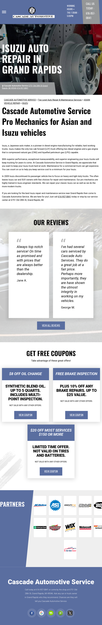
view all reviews (51, 325)
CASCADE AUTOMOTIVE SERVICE (20, 100)
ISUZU (25, 103)
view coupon (25, 415)
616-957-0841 (64, 196)
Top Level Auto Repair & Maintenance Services (60, 100)
